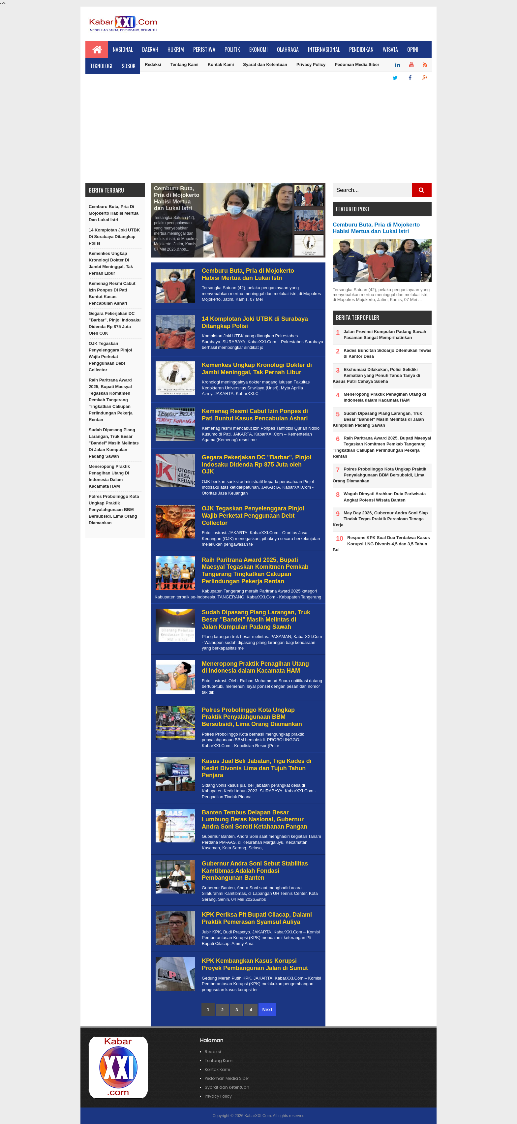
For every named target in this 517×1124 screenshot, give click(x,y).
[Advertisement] (258, 134)
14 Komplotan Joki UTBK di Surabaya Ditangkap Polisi (114, 237)
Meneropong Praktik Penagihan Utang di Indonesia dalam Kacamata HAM (109, 476)
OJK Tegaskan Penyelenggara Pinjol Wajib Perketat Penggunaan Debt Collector (110, 356)
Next (267, 1009)
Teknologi (101, 66)
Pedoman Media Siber (357, 64)
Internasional (324, 49)
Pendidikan (361, 49)
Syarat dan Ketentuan (265, 64)
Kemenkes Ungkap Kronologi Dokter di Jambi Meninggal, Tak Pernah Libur (111, 263)
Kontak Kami (221, 64)
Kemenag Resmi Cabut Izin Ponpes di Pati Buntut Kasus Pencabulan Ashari (112, 293)
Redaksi (153, 64)
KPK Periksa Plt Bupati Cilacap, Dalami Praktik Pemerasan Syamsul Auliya (257, 918)
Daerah (150, 49)
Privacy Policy (310, 64)
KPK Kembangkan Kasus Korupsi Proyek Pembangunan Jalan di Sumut (255, 964)
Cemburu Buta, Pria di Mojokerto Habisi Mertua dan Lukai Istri (113, 213)
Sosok (129, 66)
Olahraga (288, 49)
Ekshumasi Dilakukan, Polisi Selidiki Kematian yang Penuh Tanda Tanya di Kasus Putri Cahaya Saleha (376, 375)
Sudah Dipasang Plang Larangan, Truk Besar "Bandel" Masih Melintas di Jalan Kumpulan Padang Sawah (114, 443)
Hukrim (175, 49)
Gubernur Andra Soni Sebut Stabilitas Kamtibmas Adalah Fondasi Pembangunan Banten (255, 870)
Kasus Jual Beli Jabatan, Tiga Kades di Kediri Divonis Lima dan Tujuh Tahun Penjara (257, 768)
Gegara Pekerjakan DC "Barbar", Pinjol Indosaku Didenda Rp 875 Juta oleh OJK (115, 323)
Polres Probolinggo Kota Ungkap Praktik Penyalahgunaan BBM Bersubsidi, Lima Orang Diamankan (114, 509)
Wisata (390, 49)
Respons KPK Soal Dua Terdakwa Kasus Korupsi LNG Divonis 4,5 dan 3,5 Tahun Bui (381, 543)
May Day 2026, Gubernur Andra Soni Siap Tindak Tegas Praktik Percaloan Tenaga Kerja (380, 518)
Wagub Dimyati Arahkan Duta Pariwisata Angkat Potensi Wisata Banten (385, 496)
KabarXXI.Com (257, 1115)
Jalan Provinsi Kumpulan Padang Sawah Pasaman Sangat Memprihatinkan (385, 334)
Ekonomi (258, 49)
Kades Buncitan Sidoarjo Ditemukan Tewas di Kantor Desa (387, 353)
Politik (232, 49)
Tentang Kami (184, 64)
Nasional (123, 49)
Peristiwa (204, 49)
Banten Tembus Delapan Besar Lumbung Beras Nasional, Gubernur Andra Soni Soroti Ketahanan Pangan (254, 819)
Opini (412, 49)
